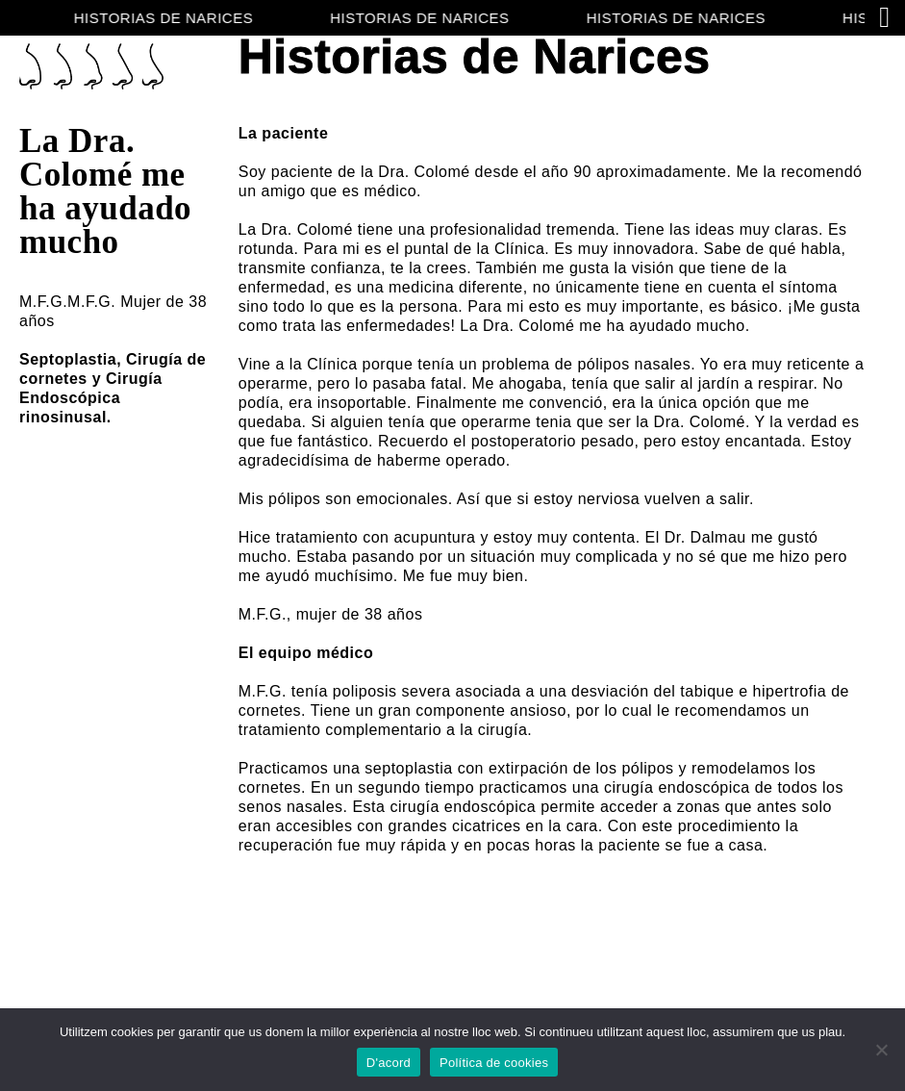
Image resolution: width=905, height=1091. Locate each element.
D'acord (388, 1062)
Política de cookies (494, 1062)
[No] (881, 1049)
